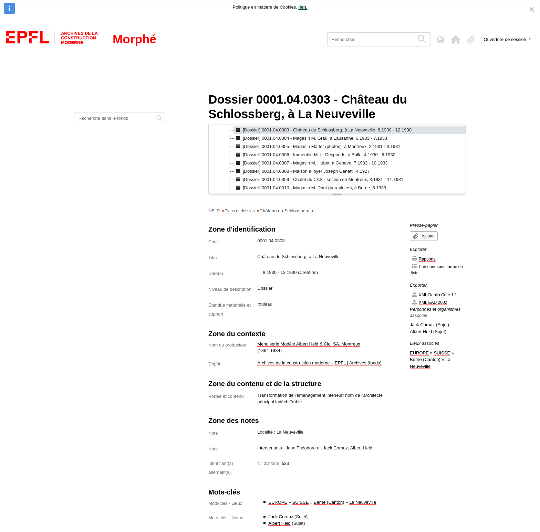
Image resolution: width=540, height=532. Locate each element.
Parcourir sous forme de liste (437, 269)
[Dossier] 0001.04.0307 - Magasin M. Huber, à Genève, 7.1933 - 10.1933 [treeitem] (311, 163)
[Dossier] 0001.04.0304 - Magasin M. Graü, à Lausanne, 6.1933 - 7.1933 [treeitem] (310, 138)
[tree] (337, 159)
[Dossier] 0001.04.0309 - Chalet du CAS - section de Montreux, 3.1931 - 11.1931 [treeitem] (318, 179)
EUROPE (277, 502)
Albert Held (279, 523)
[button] (456, 39)
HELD (214, 211)
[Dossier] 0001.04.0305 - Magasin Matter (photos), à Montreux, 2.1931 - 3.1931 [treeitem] (317, 146)
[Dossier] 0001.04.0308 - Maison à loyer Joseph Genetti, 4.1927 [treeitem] (302, 171)
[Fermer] (532, 9)
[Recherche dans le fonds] (115, 118)
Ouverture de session (506, 39)
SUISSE (300, 502)
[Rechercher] (370, 39)
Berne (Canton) (329, 502)
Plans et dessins (240, 211)
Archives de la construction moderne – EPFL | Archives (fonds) (319, 362)
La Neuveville (362, 502)
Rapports (423, 259)
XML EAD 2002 (429, 302)
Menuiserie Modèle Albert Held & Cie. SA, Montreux (308, 344)
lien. (302, 7)
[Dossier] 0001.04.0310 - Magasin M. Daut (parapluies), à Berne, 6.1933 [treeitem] (310, 188)
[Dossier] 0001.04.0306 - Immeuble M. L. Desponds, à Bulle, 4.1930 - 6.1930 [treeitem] (314, 155)
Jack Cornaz (280, 516)
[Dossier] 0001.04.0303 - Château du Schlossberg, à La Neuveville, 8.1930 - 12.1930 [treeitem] (323, 130)
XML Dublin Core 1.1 (434, 294)
